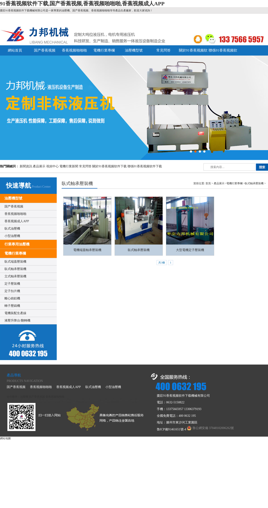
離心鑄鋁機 (12, 298)
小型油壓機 (12, 236)
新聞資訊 (26, 166)
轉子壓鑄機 (12, 305)
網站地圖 (5, 438)
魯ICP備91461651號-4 (171, 429)
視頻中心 (52, 166)
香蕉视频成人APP (16, 221)
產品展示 (39, 166)
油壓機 (24, 396)
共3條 (161, 262)
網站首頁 (15, 50)
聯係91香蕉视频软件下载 (145, 166)
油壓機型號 (134, 50)
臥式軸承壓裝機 (15, 269)
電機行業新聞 (68, 166)
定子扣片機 (12, 291)
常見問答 (163, 50)
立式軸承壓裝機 (15, 276)
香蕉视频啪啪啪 (74, 50)
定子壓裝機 (12, 283)
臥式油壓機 (12, 228)
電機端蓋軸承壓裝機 (87, 250)
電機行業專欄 (104, 50)
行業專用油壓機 (16, 244)
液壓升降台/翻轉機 (17, 320)
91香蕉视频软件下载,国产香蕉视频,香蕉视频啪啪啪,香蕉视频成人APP (82, 3)
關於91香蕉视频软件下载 (109, 166)
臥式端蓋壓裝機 (15, 261)
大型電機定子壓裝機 (190, 250)
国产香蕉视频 (44, 50)
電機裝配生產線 (15, 313)
